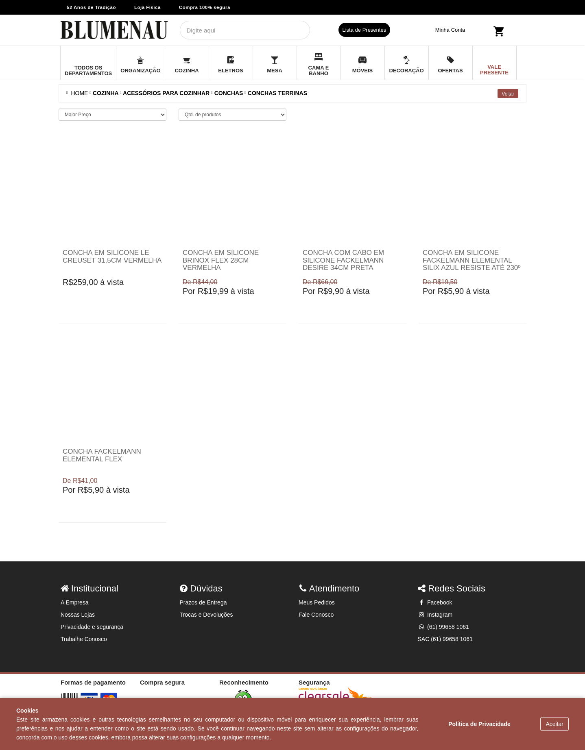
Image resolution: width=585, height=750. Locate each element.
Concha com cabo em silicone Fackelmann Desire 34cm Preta (343, 260)
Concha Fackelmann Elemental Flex (102, 455)
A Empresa (74, 602)
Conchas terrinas (277, 93)
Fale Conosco (316, 614)
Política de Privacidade (479, 724)
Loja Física (147, 7)
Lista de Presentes (364, 30)
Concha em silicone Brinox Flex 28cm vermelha (221, 260)
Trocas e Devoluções (206, 614)
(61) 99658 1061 (443, 627)
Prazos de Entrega (203, 602)
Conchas (228, 93)
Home (77, 93)
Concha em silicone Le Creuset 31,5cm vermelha (112, 256)
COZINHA (105, 93)
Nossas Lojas (78, 614)
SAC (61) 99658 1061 (445, 639)
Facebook (435, 602)
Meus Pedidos (317, 602)
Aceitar (554, 724)
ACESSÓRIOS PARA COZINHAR (166, 93)
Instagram (435, 614)
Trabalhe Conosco (84, 639)
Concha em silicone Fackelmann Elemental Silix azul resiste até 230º (472, 260)
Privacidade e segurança (92, 627)
